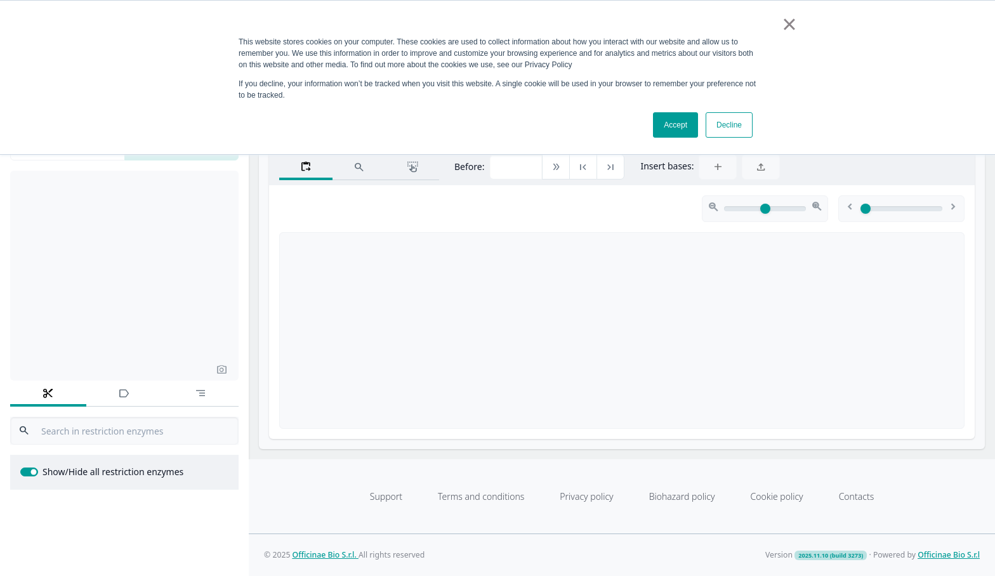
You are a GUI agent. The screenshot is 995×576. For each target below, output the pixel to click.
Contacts (856, 496)
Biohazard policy (682, 496)
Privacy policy (586, 496)
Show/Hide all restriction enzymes (113, 472)
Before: (469, 166)
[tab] (48, 394)
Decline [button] (729, 125)
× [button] (789, 24)
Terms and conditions (481, 496)
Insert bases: (667, 166)
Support (386, 496)
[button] (222, 368)
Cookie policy (776, 496)
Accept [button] (675, 125)
